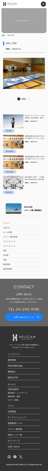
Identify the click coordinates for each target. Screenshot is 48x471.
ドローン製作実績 (10, 237)
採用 (5, 250)
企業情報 (12, 411)
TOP (3, 35)
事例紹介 (12, 371)
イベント (6, 223)
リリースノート (9, 246)
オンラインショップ (17, 417)
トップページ (14, 354)
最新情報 (12, 359)
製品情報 (6, 264)
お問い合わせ (14, 446)
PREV (24, 99)
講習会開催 (7, 269)
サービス (12, 384)
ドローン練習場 (15, 429)
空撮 (5, 259)
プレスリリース (9, 241)
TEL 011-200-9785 (24, 309)
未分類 (5, 255)
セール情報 (7, 232)
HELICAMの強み (15, 365)
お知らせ (6, 227)
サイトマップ (14, 440)
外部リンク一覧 (15, 434)
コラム (11, 405)
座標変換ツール (15, 423)
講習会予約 (13, 377)
